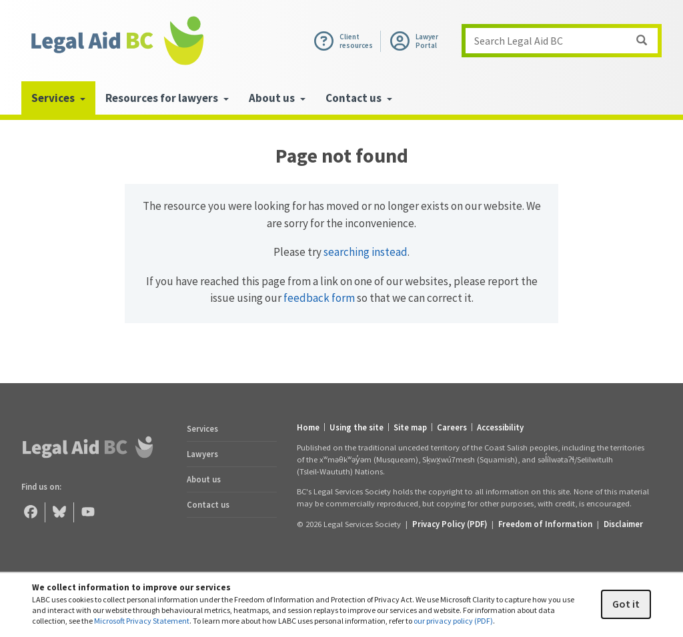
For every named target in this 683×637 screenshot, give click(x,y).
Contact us (208, 504)
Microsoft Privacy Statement (141, 621)
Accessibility (500, 427)
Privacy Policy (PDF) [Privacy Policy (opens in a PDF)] (449, 523)
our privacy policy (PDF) (453, 621)
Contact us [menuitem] (358, 98)
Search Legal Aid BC (565, 40)
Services (202, 428)
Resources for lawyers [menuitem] (167, 98)
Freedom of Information (545, 523)
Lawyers (202, 453)
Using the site (356, 427)
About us (204, 479)
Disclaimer (623, 523)
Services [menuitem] (58, 98)
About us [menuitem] (277, 98)
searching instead (365, 252)
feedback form (319, 298)
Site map (410, 427)
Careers (452, 427)
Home (308, 427)
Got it (626, 603)
